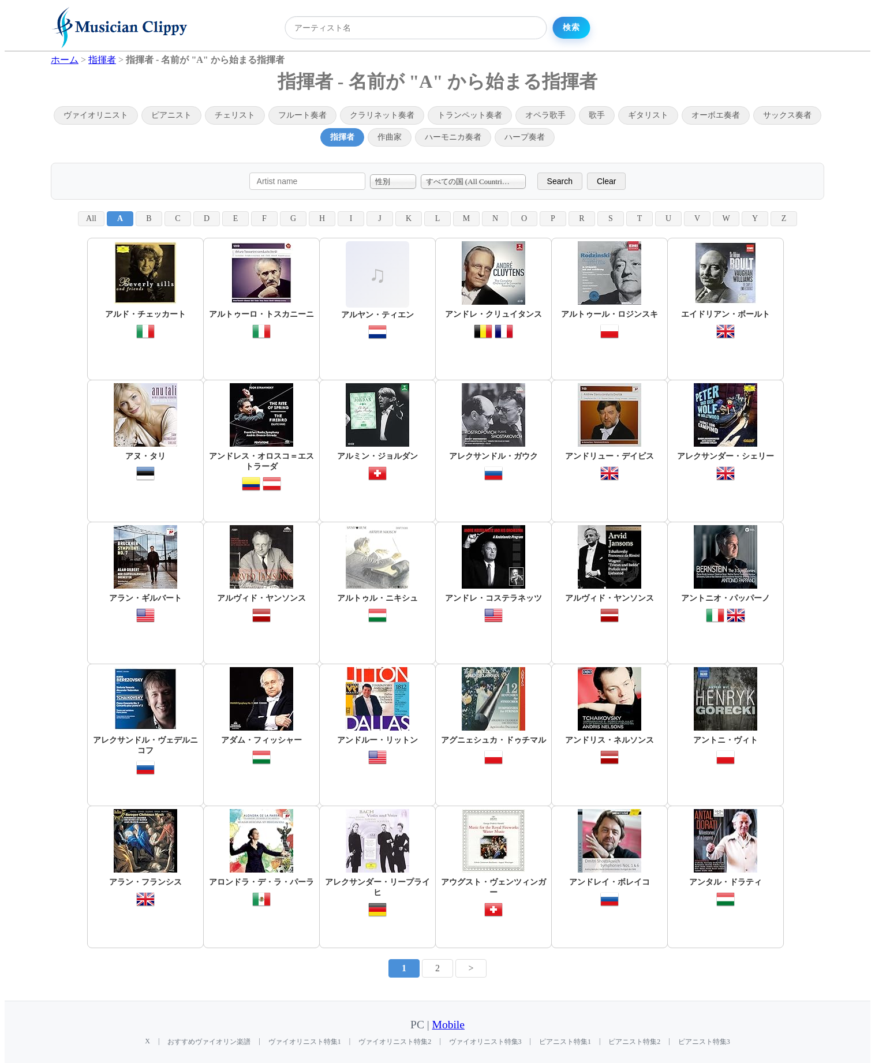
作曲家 (389, 137)
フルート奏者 (302, 115)
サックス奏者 (787, 115)
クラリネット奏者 (382, 115)
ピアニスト (171, 115)
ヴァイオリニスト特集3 (485, 1042)
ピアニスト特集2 (634, 1042)
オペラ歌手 (545, 115)
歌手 (597, 115)
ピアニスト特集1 (565, 1042)
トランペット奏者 (469, 115)
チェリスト (235, 115)
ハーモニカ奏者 (453, 137)
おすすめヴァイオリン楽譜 (208, 1042)
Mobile (448, 1025)
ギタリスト (648, 115)
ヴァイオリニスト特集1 (304, 1042)
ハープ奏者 (524, 137)
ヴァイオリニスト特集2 (394, 1042)
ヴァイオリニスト (95, 115)
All (91, 218)
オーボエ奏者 (715, 115)
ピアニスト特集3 (704, 1042)
